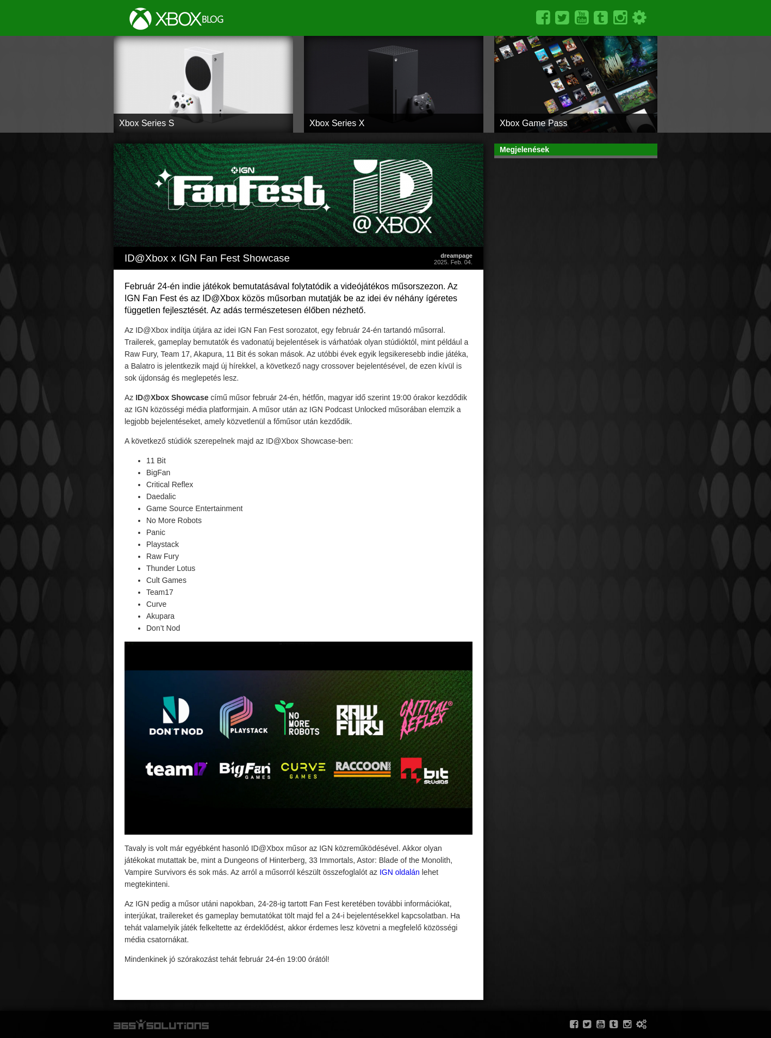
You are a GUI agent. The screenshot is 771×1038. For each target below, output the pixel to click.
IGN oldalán (400, 872)
